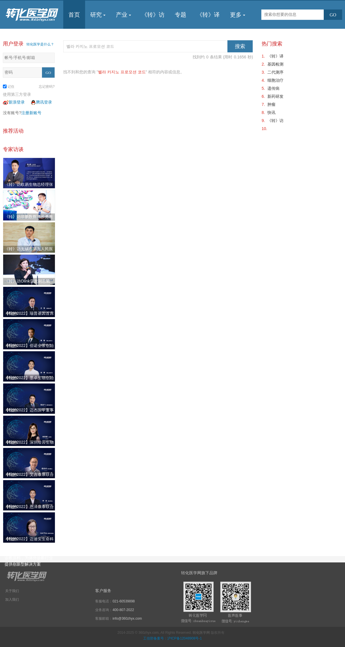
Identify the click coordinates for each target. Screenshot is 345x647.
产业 (123, 15)
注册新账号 (31, 112)
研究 (98, 15)
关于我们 (12, 591)
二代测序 (275, 72)
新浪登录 (14, 102)
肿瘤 (271, 104)
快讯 (271, 112)
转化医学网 (201, 633)
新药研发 (275, 96)
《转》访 (152, 15)
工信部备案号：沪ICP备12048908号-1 (172, 638)
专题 (180, 15)
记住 (8, 87)
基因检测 (275, 64)
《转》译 (208, 15)
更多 (237, 15)
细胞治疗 (275, 80)
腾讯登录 (41, 102)
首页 (74, 15)
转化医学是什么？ (40, 44)
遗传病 (273, 88)
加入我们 (12, 600)
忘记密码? (47, 87)
